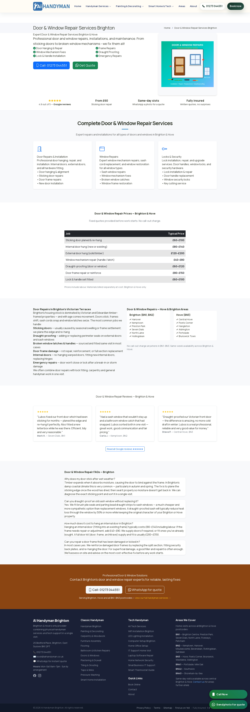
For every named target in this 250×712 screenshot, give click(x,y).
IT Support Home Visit (139, 650)
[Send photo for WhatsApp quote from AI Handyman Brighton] (228, 704)
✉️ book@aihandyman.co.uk (48, 656)
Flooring (85, 645)
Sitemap (167, 707)
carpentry (94, 370)
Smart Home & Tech (161, 6)
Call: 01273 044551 (51, 65)
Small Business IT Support (141, 665)
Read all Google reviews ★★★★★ (125, 448)
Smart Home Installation (93, 679)
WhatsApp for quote (145, 590)
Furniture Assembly (91, 640)
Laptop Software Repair (140, 655)
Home (77, 6)
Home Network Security (140, 660)
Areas (182, 6)
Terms (157, 707)
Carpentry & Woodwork (93, 635)
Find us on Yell (182, 707)
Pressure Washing (90, 674)
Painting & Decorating (130, 6)
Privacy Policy (144, 707)
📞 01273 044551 (42, 652)
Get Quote (85, 65)
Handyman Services (98, 6)
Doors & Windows (90, 655)
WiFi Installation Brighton (141, 631)
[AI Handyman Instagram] (39, 675)
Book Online (134, 684)
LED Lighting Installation (140, 635)
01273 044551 (212, 6)
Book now (235, 6)
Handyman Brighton (91, 626)
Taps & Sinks (87, 669)
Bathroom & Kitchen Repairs (95, 650)
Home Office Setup (138, 645)
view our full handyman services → (153, 597)
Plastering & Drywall (91, 660)
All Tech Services (137, 626)
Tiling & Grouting (89, 665)
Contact (132, 689)
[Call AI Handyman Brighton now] (228, 694)
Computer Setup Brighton (141, 640)
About (193, 6)
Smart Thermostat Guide (141, 669)
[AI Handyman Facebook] (34, 675)
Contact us (198, 681)
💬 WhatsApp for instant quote (50, 661)
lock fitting (81, 370)
